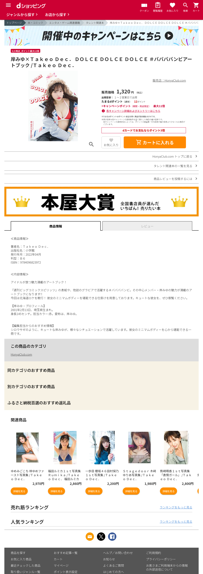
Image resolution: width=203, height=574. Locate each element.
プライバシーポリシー (161, 559)
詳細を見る (19, 491)
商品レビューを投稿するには (173, 178)
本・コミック (35, 23)
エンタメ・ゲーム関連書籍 (64, 23)
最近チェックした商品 (25, 565)
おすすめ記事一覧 (66, 553)
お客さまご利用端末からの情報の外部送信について (167, 567)
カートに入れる (155, 142)
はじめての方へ (113, 572)
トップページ (14, 23)
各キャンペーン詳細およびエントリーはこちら (133, 111)
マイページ (61, 565)
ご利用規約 (153, 553)
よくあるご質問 (113, 565)
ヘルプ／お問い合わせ (118, 553)
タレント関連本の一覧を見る (173, 165)
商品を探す (18, 553)
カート (58, 559)
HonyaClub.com (21, 354)
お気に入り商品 (21, 559)
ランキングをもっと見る (176, 507)
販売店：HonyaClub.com (169, 80)
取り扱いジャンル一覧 (25, 572)
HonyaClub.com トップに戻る (172, 156)
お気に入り (111, 145)
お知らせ (109, 559)
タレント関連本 (95, 23)
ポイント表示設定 (66, 572)
